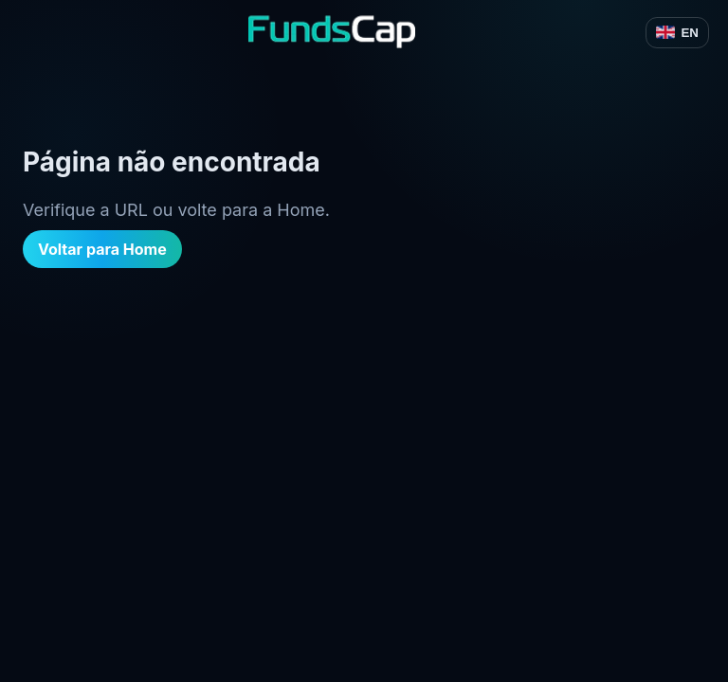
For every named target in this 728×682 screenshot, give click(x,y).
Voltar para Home (102, 249)
